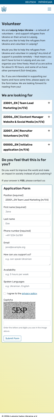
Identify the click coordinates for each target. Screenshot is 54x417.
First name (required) (15, 207)
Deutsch (30, 2)
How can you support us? (17, 254)
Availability (10, 269)
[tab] (27, 105)
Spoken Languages (14, 281)
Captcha (8, 299)
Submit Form (12, 338)
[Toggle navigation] (49, 9)
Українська (45, 2)
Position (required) (13, 195)
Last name (9, 219)
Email (7, 242)
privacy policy (29, 293)
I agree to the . (22, 293)
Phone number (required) (17, 230)
